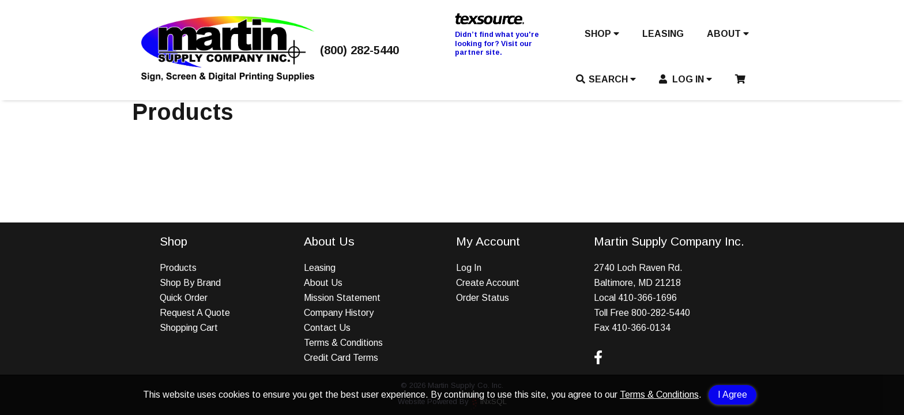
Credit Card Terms (341, 358)
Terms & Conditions (659, 394)
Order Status (482, 298)
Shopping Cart (189, 328)
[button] (602, 36)
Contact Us (327, 328)
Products (178, 268)
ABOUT (728, 34)
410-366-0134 (641, 328)
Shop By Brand (190, 283)
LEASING (663, 34)
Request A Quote (195, 313)
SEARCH (606, 79)
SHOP (602, 34)
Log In (468, 268)
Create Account (487, 283)
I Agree (732, 394)
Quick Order (184, 298)
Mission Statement (342, 298)
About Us (323, 283)
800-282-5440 (660, 313)
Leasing (320, 268)
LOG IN (686, 79)
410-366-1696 (647, 298)
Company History (339, 313)
